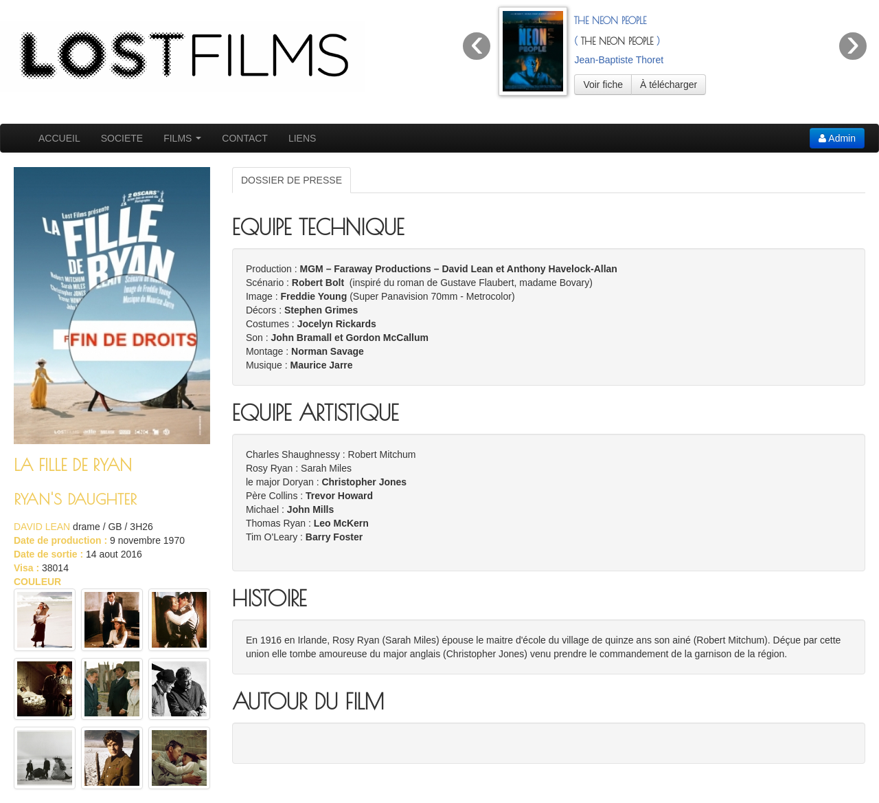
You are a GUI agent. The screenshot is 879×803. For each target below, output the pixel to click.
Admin (837, 138)
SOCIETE (122, 138)
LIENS (302, 138)
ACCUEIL (59, 138)
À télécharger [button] (668, 84)
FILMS (182, 138)
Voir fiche (603, 84)
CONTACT (245, 138)
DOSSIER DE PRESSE (291, 180)
